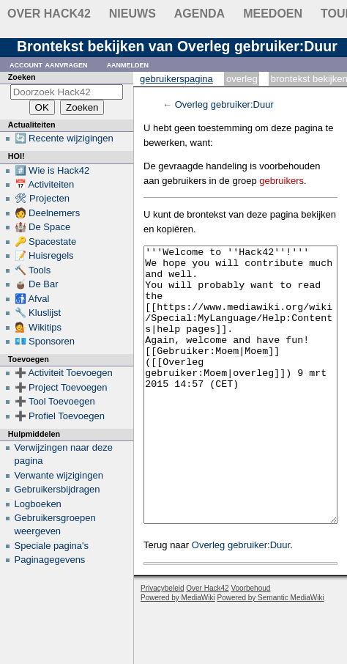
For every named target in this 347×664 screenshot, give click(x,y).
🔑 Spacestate (46, 241)
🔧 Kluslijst (38, 312)
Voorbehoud (250, 643)
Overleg (242, 78)
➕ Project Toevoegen (61, 387)
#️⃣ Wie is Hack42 (52, 170)
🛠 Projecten (42, 198)
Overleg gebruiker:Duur (224, 104)
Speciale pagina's (52, 545)
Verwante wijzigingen (59, 475)
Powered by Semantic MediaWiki (270, 653)
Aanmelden (128, 64)
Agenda (199, 13)
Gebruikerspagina (176, 78)
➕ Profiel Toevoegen (60, 415)
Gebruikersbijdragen (57, 489)
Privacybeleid (162, 643)
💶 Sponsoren (45, 341)
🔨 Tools (33, 270)
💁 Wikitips (38, 327)
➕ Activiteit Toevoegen (64, 372)
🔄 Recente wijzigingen (64, 138)
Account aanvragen (49, 64)
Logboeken (38, 503)
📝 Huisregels (44, 255)
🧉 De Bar (37, 283)
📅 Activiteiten (45, 184)
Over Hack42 (49, 13)
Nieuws (132, 13)
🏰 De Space (43, 226)
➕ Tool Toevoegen (55, 401)
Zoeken (22, 77)
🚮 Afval (32, 298)
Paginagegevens (50, 559)
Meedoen (272, 13)
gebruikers (281, 180)
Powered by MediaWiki (178, 653)
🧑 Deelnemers (48, 212)
